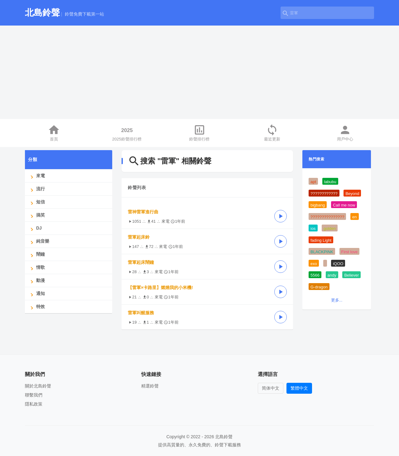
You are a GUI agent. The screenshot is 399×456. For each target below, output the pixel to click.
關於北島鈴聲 (38, 385)
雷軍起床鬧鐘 (141, 262)
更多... (337, 300)
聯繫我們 (33, 394)
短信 (36, 202)
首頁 (54, 132)
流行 (36, 189)
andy (332, 275)
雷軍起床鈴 (139, 237)
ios (313, 228)
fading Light (320, 240)
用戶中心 (345, 132)
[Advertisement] (199, 72)
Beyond (352, 193)
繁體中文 (299, 388)
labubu (330, 181)
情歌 (36, 267)
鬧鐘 (36, 254)
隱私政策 (33, 403)
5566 (315, 275)
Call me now (344, 205)
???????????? (324, 193)
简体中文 (270, 388)
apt (313, 181)
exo (313, 263)
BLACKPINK (321, 251)
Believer (351, 275)
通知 (36, 293)
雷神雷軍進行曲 (143, 211)
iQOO (338, 263)
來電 (36, 175)
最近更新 (272, 132)
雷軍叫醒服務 (141, 312)
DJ (35, 228)
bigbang (317, 205)
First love (349, 251)
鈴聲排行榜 (199, 132)
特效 (36, 306)
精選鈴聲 (150, 385)
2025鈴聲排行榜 (127, 132)
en (354, 217)
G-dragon (319, 287)
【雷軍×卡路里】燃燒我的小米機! (160, 287)
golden (330, 228)
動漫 (36, 280)
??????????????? (327, 217)
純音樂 (38, 241)
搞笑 (36, 215)
